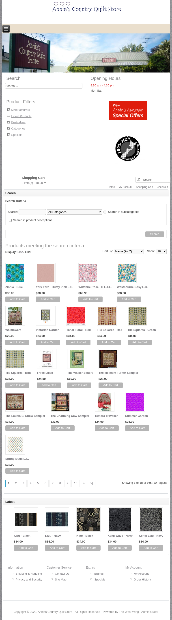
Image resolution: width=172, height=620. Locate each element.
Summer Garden (136, 416)
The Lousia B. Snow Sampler (25, 416)
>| (91, 483)
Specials (16, 134)
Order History (142, 579)
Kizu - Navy (53, 535)
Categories (18, 128)
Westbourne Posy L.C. (132, 287)
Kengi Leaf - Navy (151, 535)
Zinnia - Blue (14, 287)
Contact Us (62, 573)
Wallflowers (13, 330)
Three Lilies (45, 372)
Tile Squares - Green (142, 330)
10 (75, 483)
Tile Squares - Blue (18, 372)
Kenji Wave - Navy (120, 535)
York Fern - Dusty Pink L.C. (54, 287)
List (20, 252)
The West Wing (129, 611)
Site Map (60, 579)
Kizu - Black (22, 535)
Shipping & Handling (29, 573)
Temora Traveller (106, 416)
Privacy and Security (29, 579)
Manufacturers (20, 110)
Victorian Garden (47, 330)
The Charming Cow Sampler (70, 416)
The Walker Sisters (80, 372)
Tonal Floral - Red (78, 330)
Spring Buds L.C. (17, 458)
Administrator (150, 611)
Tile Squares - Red (109, 330)
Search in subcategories (123, 211)
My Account (125, 187)
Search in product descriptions (32, 220)
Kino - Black (84, 535)
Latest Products (21, 116)
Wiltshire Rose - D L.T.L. (95, 287)
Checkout (162, 187)
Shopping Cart (144, 187)
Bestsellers (18, 122)
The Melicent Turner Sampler (118, 372)
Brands (98, 573)
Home (111, 187)
